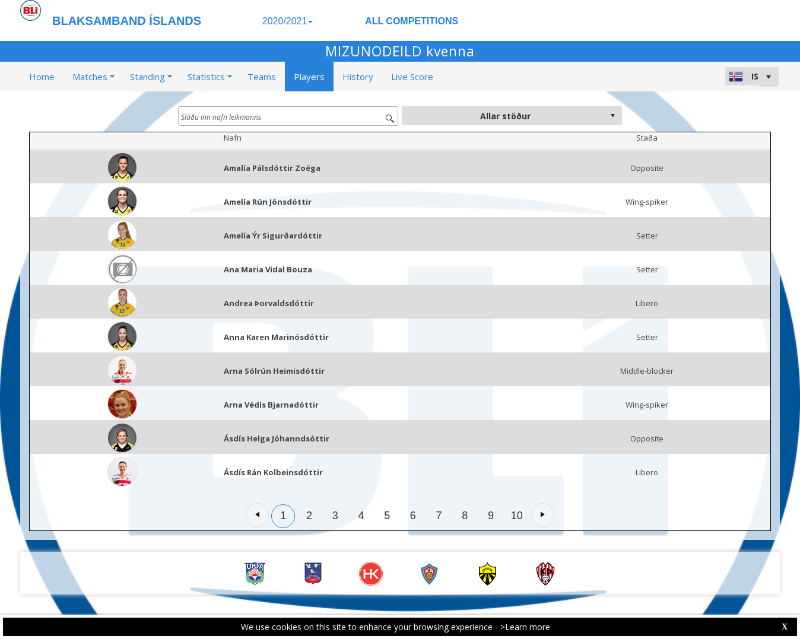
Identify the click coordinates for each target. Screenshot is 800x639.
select (612, 115)
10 (517, 516)
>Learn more (525, 626)
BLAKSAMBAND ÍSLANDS (126, 20)
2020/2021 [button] (287, 21)
